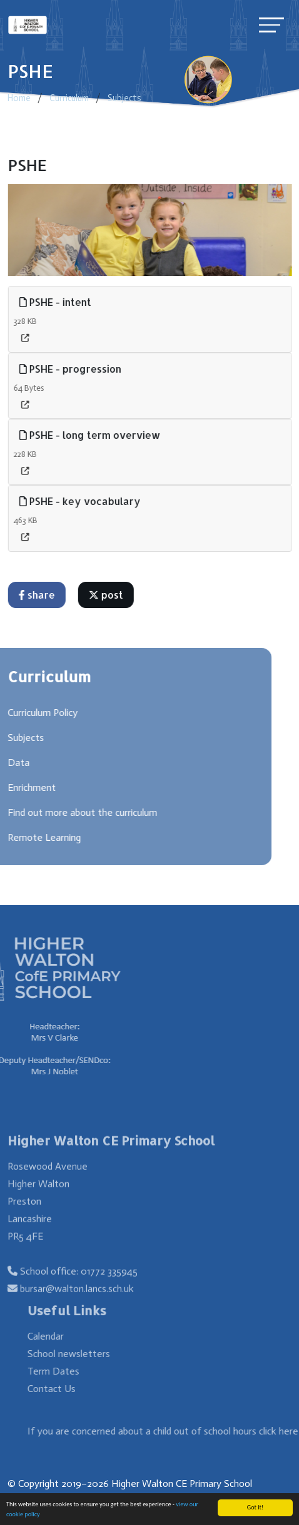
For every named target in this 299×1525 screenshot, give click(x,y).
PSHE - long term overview (92, 434)
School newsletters (85, 1354)
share (39, 594)
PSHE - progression (73, 368)
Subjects (124, 98)
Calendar (62, 1336)
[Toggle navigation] (271, 24)
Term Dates (70, 1371)
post (108, 594)
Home (19, 98)
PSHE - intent (58, 301)
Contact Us (68, 1389)
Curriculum (69, 98)
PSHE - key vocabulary (82, 501)
